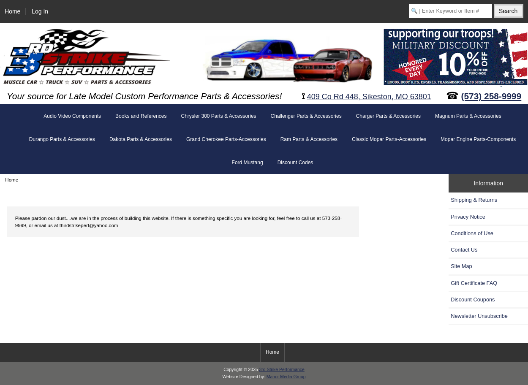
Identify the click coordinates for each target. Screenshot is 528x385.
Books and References (140, 116)
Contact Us (464, 250)
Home (12, 11)
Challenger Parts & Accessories (306, 116)
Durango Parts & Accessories (62, 139)
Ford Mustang (247, 162)
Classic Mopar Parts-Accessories (389, 139)
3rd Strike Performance (281, 369)
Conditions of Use (472, 233)
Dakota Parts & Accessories (140, 139)
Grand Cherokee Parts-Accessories (226, 139)
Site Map (461, 266)
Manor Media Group (286, 376)
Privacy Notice (468, 217)
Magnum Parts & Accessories (468, 116)
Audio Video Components (72, 116)
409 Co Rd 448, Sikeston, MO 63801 (369, 96)
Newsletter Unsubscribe (479, 316)
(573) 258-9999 (491, 96)
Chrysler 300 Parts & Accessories (218, 116)
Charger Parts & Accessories (388, 116)
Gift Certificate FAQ (474, 283)
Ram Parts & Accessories (308, 139)
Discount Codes (295, 162)
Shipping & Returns (474, 200)
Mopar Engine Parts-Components (478, 139)
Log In (40, 11)
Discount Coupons (473, 299)
